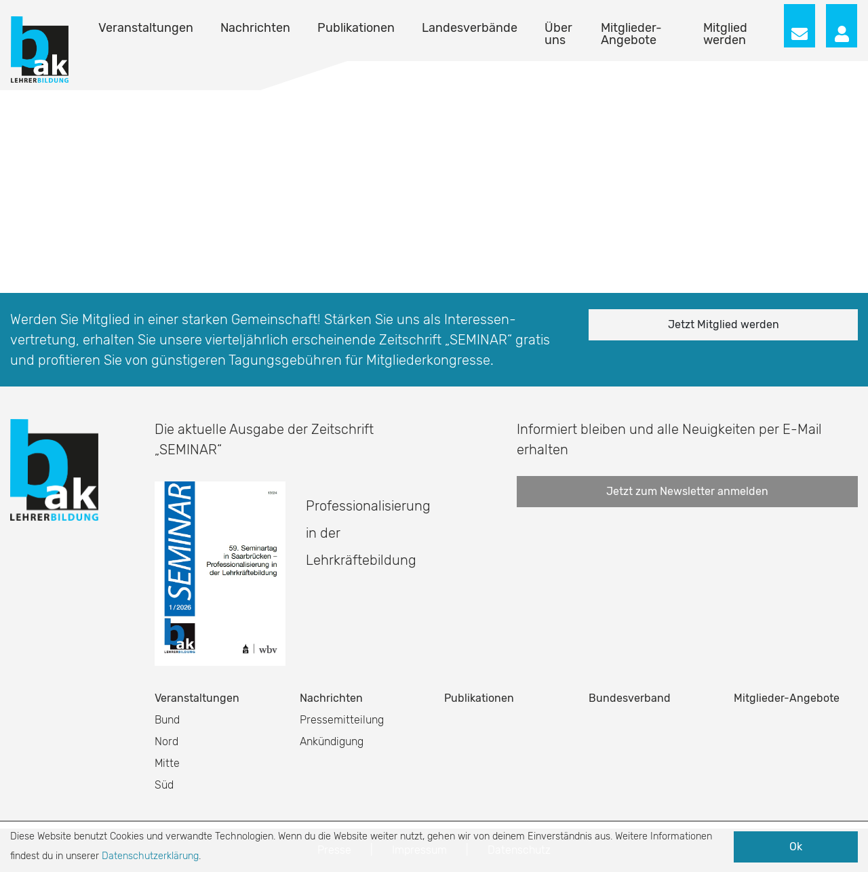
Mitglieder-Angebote (631, 33)
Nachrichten (255, 27)
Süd (164, 784)
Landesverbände (469, 27)
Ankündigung (331, 741)
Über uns (558, 33)
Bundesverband (630, 698)
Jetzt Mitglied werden (723, 324)
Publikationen (356, 27)
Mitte (167, 763)
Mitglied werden (725, 33)
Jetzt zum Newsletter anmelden (687, 491)
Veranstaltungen (145, 27)
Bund (167, 719)
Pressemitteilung (342, 719)
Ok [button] (795, 846)
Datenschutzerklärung (150, 856)
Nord (166, 741)
